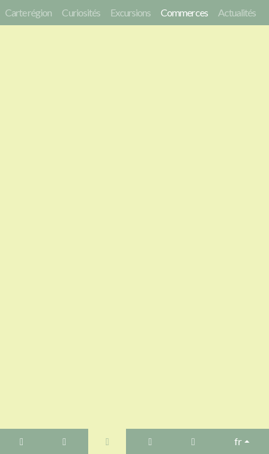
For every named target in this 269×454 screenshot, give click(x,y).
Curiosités (81, 12)
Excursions (130, 12)
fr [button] (238, 441)
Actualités (237, 12)
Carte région (28, 12)
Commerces (184, 12)
